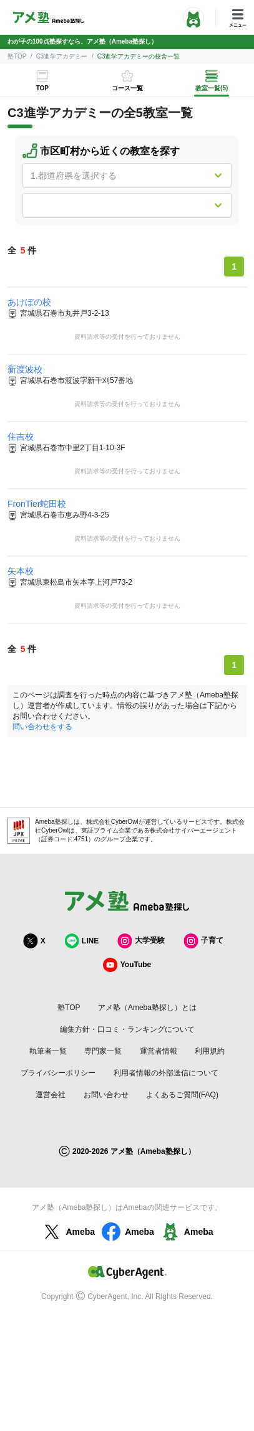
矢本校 (20, 571)
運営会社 (51, 1094)
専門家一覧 (103, 1051)
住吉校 (20, 437)
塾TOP (16, 56)
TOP (42, 88)
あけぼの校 (29, 302)
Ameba (68, 1232)
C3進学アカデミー (62, 56)
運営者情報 (158, 1051)
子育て (203, 940)
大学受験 (141, 940)
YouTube (127, 965)
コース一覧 (127, 88)
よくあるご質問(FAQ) (182, 1094)
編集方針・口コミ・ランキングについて (127, 1029)
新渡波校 (24, 369)
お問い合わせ (106, 1094)
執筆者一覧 (48, 1051)
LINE (81, 940)
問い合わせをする (42, 726)
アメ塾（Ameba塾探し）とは (147, 1007)
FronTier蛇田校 (36, 504)
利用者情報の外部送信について (166, 1073)
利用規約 (210, 1051)
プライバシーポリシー (58, 1073)
